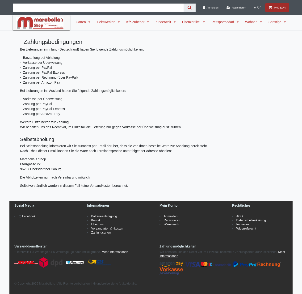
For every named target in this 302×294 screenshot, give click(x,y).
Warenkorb (171, 224)
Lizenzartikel (191, 22)
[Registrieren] (236, 7)
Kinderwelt (163, 22)
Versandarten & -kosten (107, 228)
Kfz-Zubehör (135, 22)
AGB (239, 216)
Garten (81, 22)
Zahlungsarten (101, 232)
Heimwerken (106, 22)
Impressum (243, 224)
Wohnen (251, 22)
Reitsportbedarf (223, 22)
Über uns (97, 224)
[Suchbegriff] (98, 8)
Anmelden (170, 216)
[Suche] (190, 8)
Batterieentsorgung (104, 216)
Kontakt (96, 220)
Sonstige (275, 22)
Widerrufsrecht (246, 228)
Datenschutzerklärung (251, 220)
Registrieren (172, 220)
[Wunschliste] (257, 7)
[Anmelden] (210, 7)
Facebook (29, 216)
